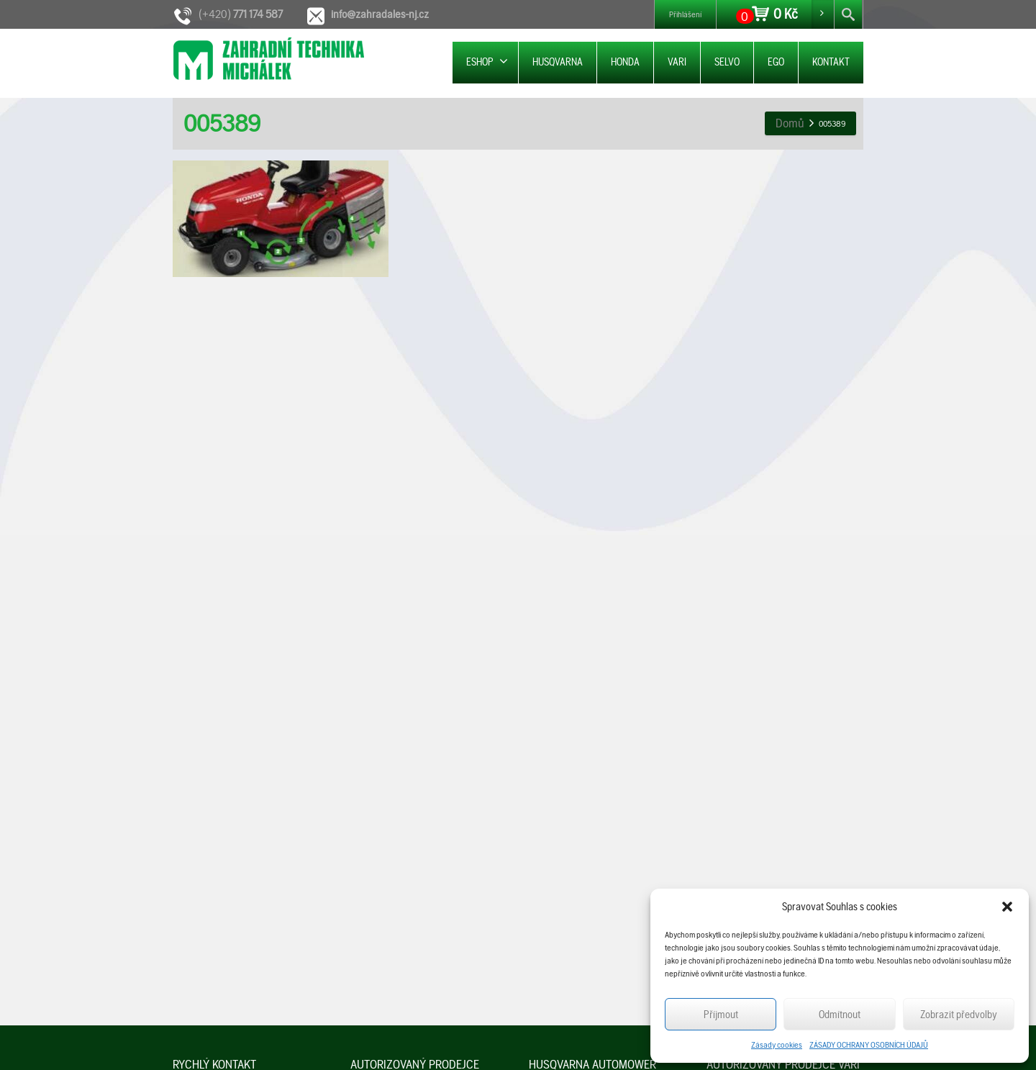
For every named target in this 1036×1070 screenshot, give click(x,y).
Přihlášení (685, 14)
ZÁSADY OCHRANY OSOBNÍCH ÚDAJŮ (868, 1045)
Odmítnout (839, 1014)
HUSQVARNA (557, 61)
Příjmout (721, 1014)
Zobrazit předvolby (958, 1014)
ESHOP (487, 61)
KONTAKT (831, 61)
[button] (1007, 906)
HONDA (625, 61)
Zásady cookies (776, 1045)
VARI (677, 61)
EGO (776, 61)
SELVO (727, 61)
